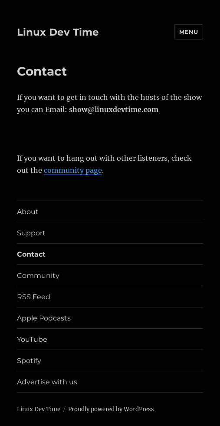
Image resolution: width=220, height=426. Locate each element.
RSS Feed (33, 297)
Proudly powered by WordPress (111, 409)
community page (73, 170)
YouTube (32, 339)
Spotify (29, 361)
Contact (31, 254)
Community (38, 275)
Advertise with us (47, 382)
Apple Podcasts (44, 318)
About (28, 212)
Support (31, 233)
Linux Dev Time (58, 32)
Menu (188, 31)
